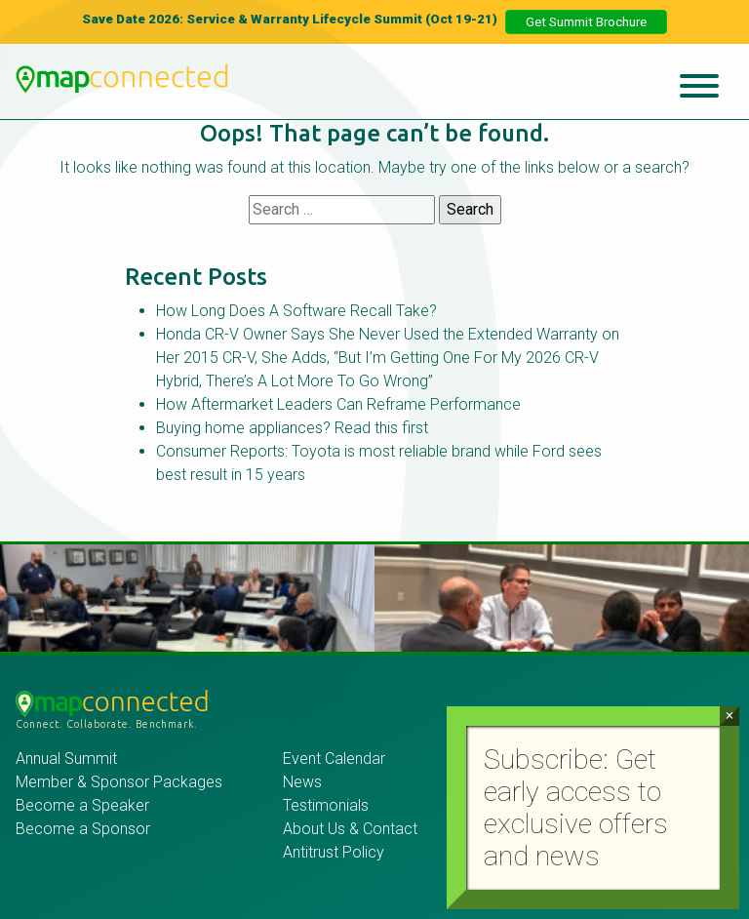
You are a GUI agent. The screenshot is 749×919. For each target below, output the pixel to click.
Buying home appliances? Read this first (292, 428)
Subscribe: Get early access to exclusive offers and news (576, 807)
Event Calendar (334, 758)
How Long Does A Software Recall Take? (296, 310)
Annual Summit (66, 758)
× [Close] (729, 715)
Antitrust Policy (333, 852)
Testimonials (326, 805)
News (302, 782)
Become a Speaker (82, 805)
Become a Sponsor (83, 828)
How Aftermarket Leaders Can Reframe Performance (338, 404)
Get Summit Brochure (586, 22)
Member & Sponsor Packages (121, 782)
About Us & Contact (350, 828)
